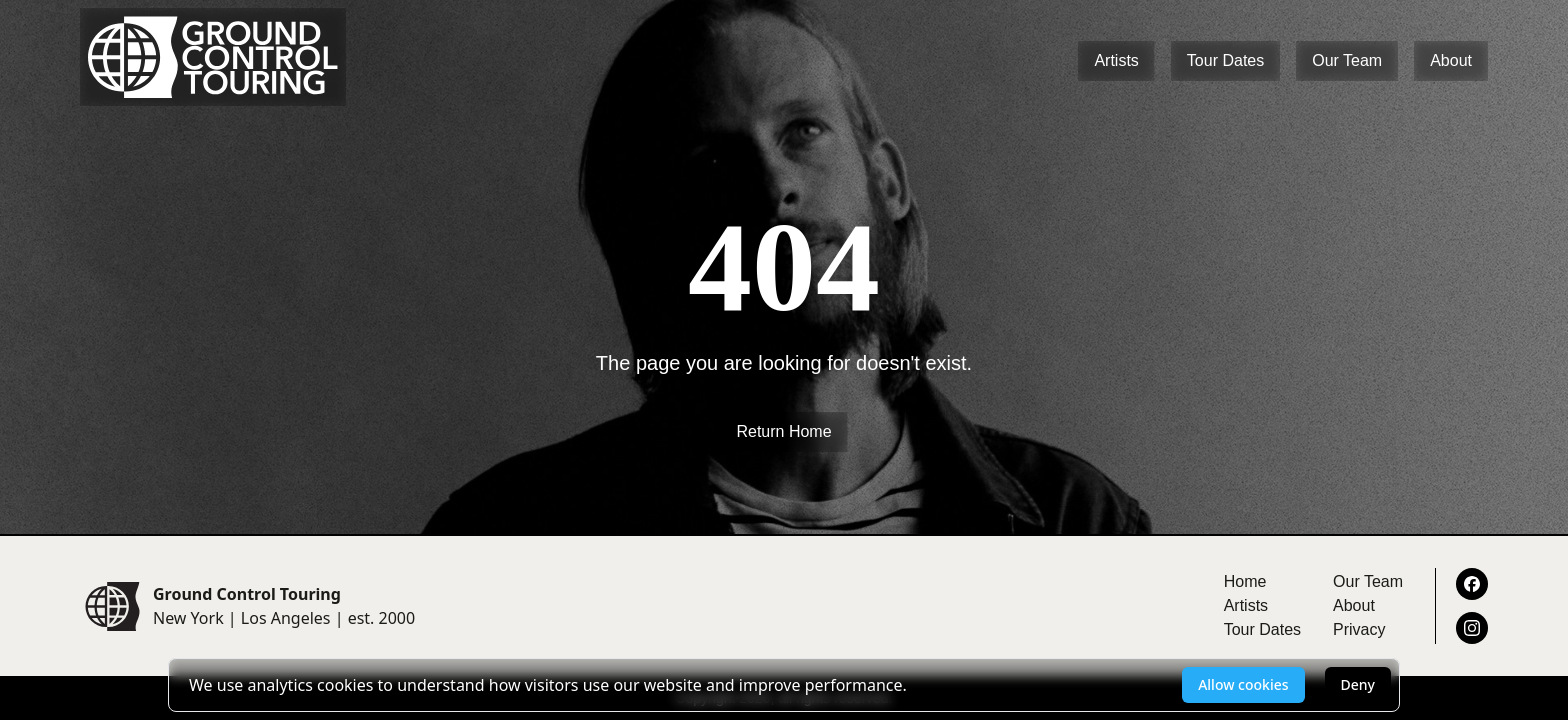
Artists (1116, 60)
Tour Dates (1225, 60)
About (1451, 60)
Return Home (783, 431)
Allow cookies (1243, 684)
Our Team (1347, 60)
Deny (1358, 684)
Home (1245, 581)
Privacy (1359, 629)
